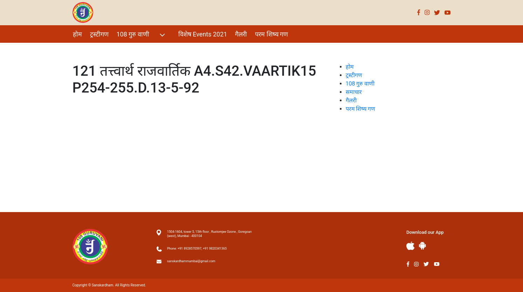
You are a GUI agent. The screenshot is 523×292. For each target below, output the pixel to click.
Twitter (437, 12)
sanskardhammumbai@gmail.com (191, 261)
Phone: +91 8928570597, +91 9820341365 (197, 248)
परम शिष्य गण (271, 34)
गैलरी (241, 34)
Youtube (448, 12)
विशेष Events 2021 (202, 34)
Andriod (422, 246)
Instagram (427, 12)
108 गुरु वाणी (142, 34)
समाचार (354, 92)
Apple (410, 246)
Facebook (418, 12)
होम (77, 34)
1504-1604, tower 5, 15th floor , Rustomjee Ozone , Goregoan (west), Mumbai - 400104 (209, 234)
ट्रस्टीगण (99, 34)
